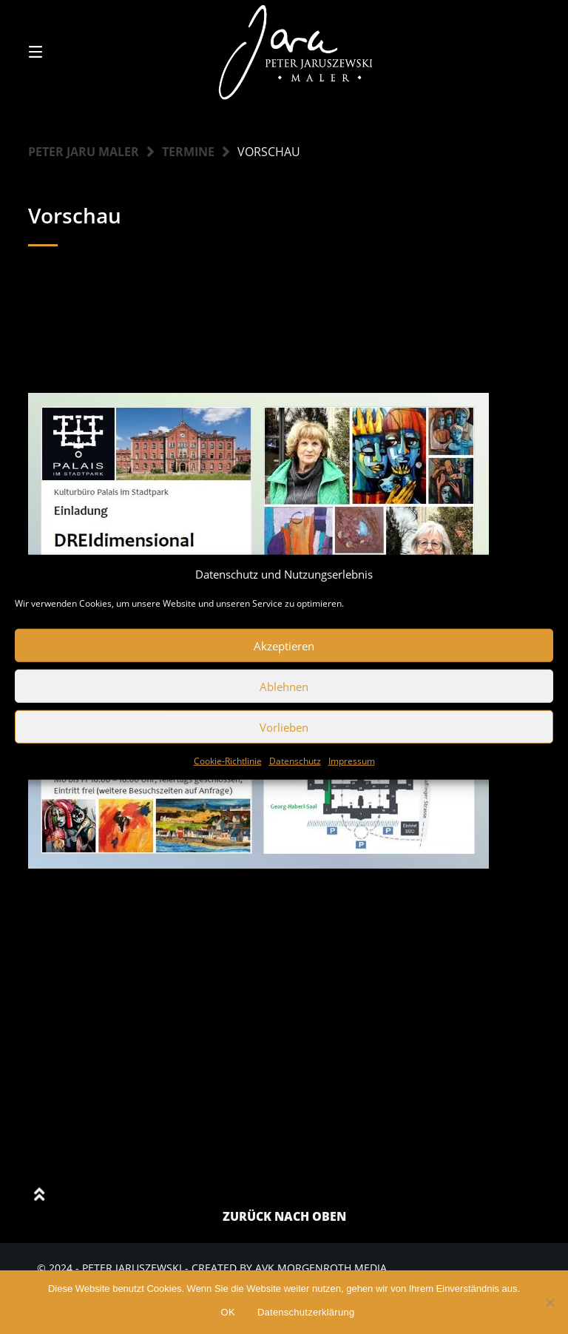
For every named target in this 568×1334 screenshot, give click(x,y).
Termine (188, 152)
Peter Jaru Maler (83, 152)
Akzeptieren (284, 645)
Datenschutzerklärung (305, 1312)
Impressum (351, 761)
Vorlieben (284, 726)
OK (228, 1312)
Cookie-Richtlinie (228, 761)
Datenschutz (295, 761)
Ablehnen (284, 685)
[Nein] (549, 1302)
